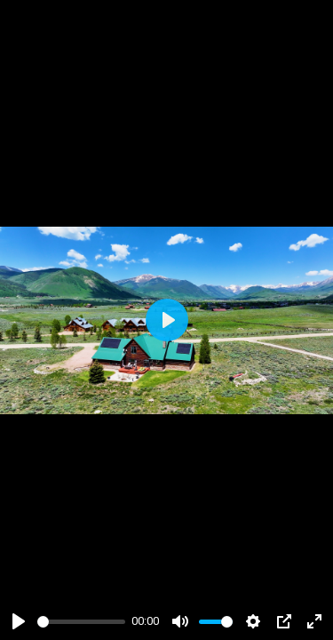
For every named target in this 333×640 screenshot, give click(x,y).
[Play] (18, 621)
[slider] (81, 621)
